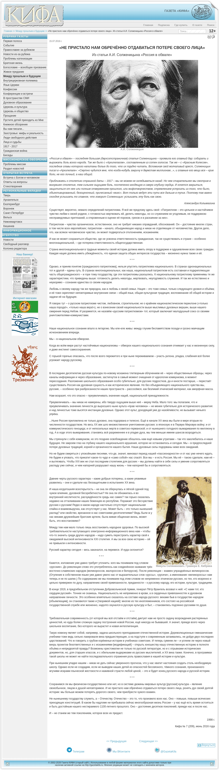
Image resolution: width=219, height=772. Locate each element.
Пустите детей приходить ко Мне (23, 120)
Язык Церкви (11, 85)
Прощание (9, 115)
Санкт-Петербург (13, 213)
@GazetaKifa (168, 751)
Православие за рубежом (19, 49)
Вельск (7, 217)
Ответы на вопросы (15, 182)
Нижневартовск (12, 221)
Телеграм (78, 751)
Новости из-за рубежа (16, 54)
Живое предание (13, 71)
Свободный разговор (16, 244)
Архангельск (10, 199)
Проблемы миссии (14, 164)
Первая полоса (12, 41)
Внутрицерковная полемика (20, 80)
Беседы (8, 155)
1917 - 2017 (10, 146)
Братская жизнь (12, 63)
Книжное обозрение (15, 124)
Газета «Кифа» (176, 11)
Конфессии (10, 89)
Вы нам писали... (13, 128)
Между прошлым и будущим (30, 31)
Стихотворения (12, 186)
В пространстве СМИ (16, 98)
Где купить (181, 25)
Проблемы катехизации (17, 58)
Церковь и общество (16, 111)
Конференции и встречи (18, 93)
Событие (8, 45)
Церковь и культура (15, 106)
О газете (197, 25)
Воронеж (8, 208)
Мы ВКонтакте (121, 751)
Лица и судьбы (12, 142)
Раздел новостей (13, 168)
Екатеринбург (11, 204)
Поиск (210, 25)
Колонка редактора (15, 248)
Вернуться (208, 745)
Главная (148, 25)
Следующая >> (148, 741)
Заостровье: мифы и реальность (23, 133)
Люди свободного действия (20, 137)
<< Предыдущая (116, 741)
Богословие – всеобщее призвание (24, 67)
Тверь (7, 195)
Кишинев (8, 226)
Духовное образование (17, 102)
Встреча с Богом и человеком (21, 177)
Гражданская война (15, 150)
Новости (8, 239)
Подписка (164, 25)
